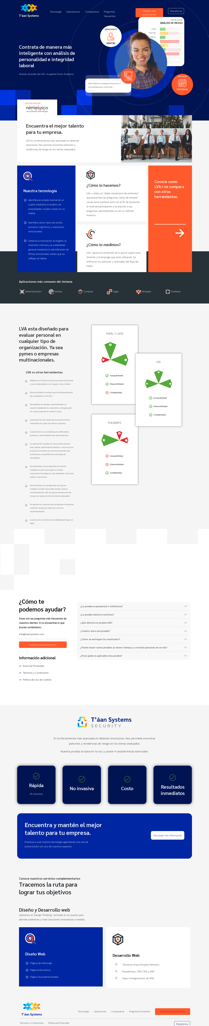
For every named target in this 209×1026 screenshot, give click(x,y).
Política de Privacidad (58, 1023)
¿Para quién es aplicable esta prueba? (101, 655)
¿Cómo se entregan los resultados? (100, 639)
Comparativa (92, 11)
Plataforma (176, 11)
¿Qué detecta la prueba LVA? (96, 622)
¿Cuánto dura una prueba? (95, 630)
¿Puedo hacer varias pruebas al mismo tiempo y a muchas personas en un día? (123, 647)
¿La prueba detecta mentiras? (97, 614)
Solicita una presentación (149, 12)
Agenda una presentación (172, 1011)
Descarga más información (167, 835)
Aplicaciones (73, 11)
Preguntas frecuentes (139, 1011)
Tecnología (55, 11)
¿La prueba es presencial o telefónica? (101, 606)
